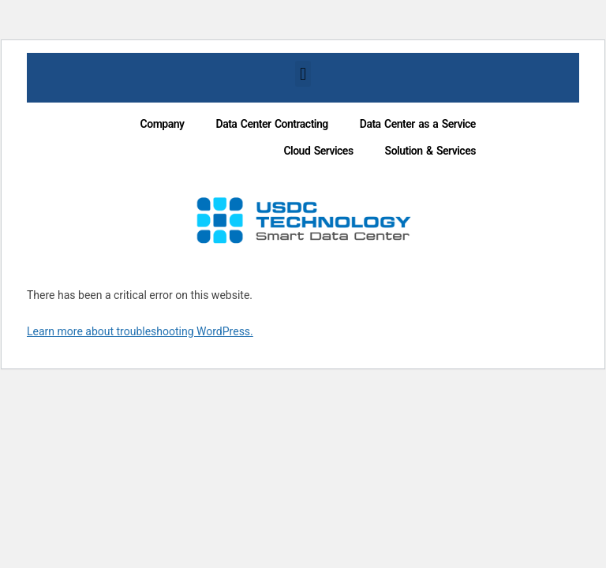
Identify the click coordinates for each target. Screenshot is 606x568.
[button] (302, 74)
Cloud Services (318, 150)
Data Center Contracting (272, 124)
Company (162, 124)
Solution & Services (430, 150)
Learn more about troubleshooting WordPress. (140, 331)
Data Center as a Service (418, 124)
